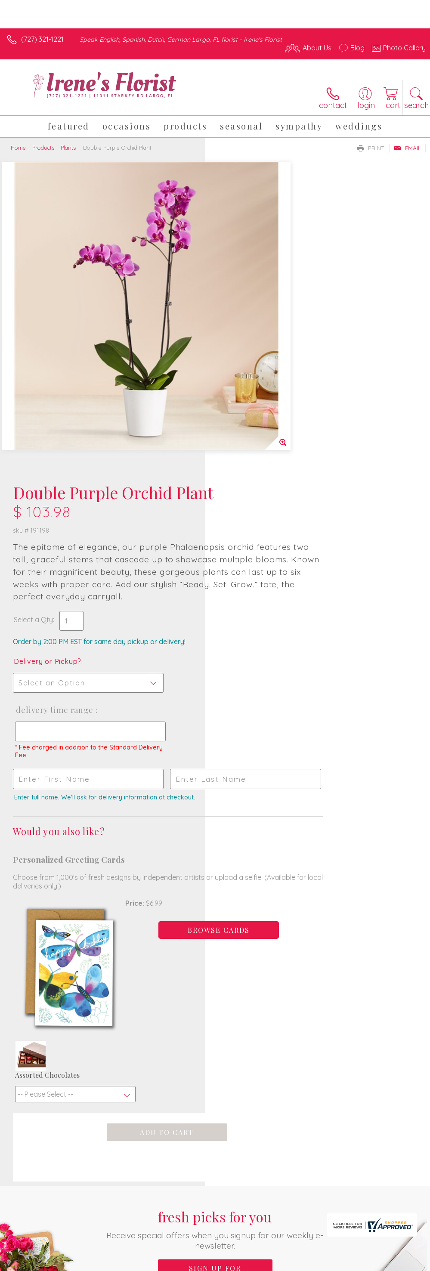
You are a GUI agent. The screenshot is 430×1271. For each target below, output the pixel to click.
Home (18, 147)
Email (407, 148)
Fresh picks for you (215, 885)
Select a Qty (238, 322)
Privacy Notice (279, 1213)
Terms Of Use (228, 1213)
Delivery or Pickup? (252, 363)
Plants (68, 147)
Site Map (394, 1213)
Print (371, 148)
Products (43, 147)
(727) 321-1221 (42, 39)
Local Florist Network (341, 1213)
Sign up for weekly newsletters (215, 929)
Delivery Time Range (258, 412)
